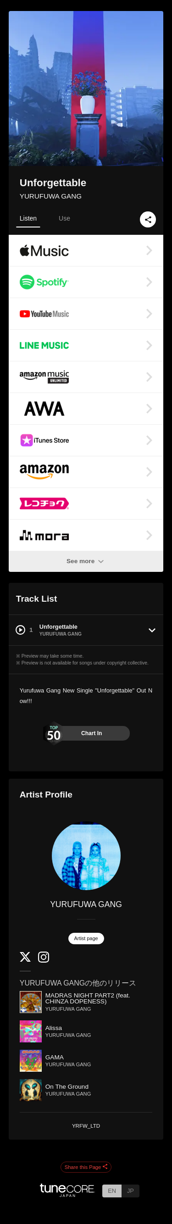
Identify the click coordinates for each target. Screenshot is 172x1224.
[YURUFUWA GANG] (86, 855)
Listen (28, 218)
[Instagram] (43, 960)
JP (130, 1190)
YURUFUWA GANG (51, 196)
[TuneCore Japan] (67, 1194)
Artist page (86, 938)
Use (64, 218)
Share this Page (86, 1167)
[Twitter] (25, 959)
